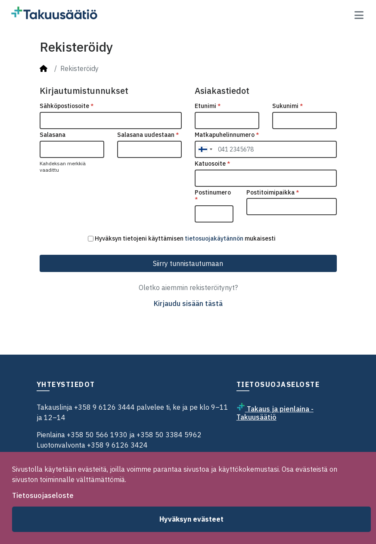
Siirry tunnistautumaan (188, 263)
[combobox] (205, 149)
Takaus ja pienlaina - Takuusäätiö (275, 413)
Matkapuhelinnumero (227, 135)
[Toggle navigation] (359, 15)
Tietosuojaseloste (43, 495)
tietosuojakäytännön (214, 238)
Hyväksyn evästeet (191, 519)
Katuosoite (212, 163)
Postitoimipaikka (272, 192)
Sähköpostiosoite (66, 106)
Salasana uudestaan (148, 135)
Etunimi (208, 106)
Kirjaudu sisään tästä (188, 303)
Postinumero (213, 196)
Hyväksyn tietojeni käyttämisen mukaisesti (182, 238)
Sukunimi (287, 106)
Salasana (52, 135)
